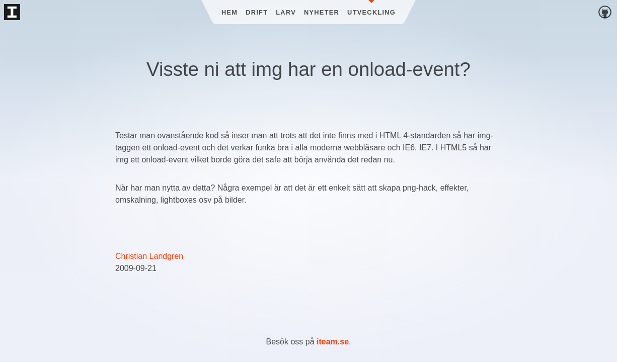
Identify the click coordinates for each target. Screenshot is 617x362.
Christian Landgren (149, 256)
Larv (286, 12)
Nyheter (321, 12)
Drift (257, 12)
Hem (229, 12)
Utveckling (371, 12)
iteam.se (333, 341)
